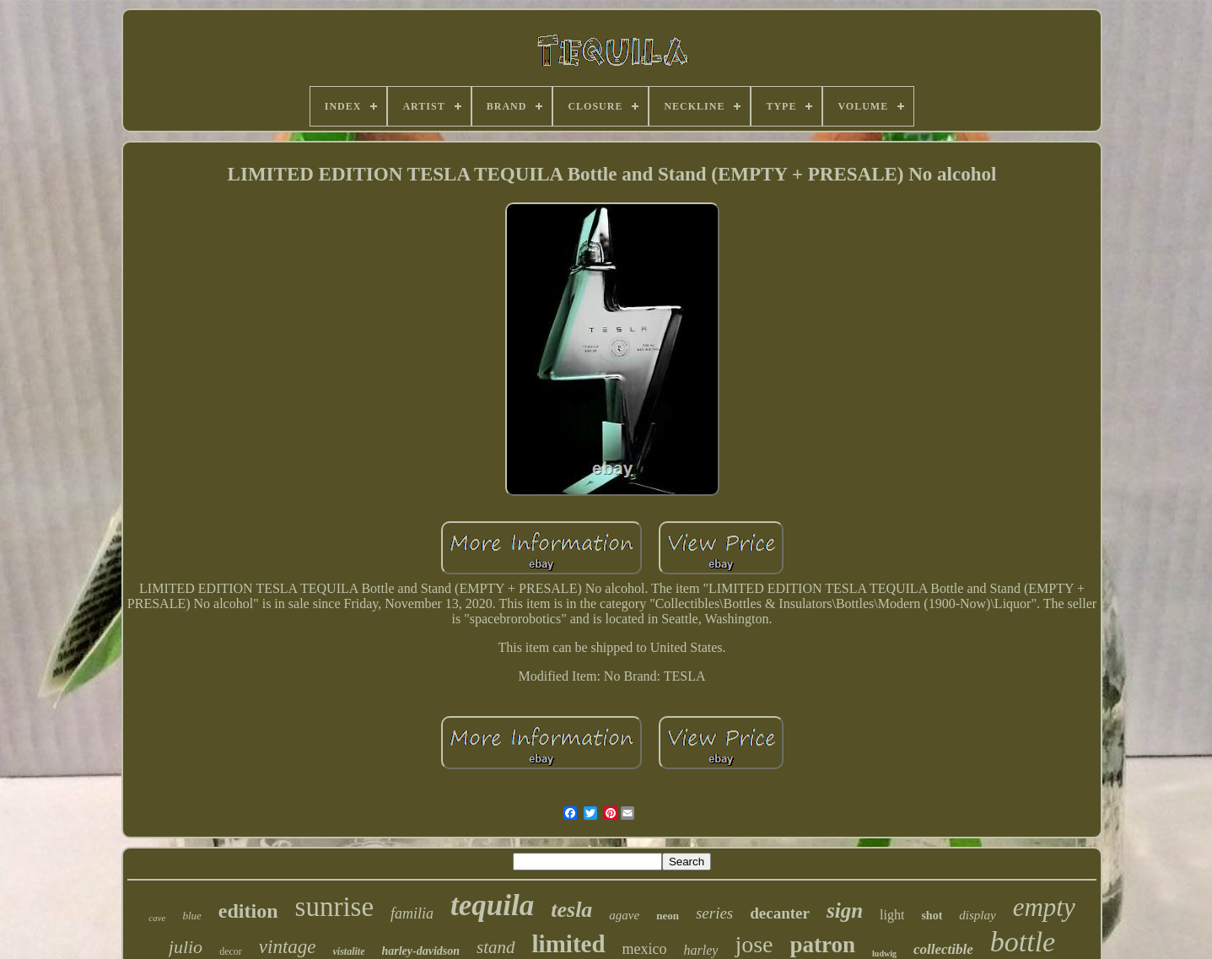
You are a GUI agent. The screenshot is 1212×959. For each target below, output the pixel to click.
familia (412, 913)
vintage (287, 946)
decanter (780, 913)
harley (701, 950)
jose (754, 944)
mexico (644, 948)
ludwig (884, 953)
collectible (943, 949)
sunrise (334, 907)
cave (156, 918)
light (892, 915)
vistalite (348, 951)
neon (667, 915)
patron (823, 944)
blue (191, 915)
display (977, 915)
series (714, 913)
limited (569, 943)
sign (845, 910)
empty (1044, 907)
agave (624, 915)
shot (931, 915)
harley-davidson (420, 951)
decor (230, 951)
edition (248, 911)
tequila (492, 905)
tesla (571, 909)
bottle (1022, 941)
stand (496, 947)
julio (185, 946)
